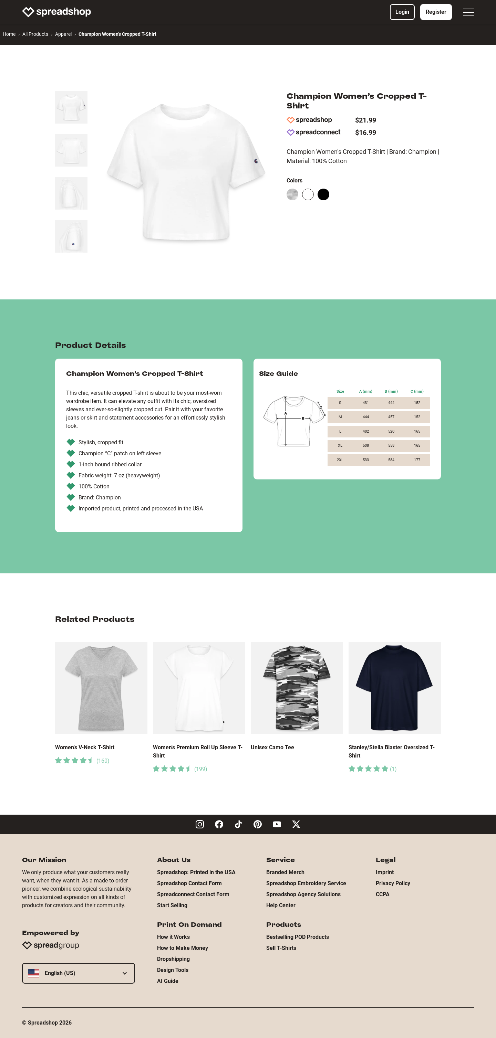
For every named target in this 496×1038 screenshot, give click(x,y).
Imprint (385, 872)
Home (9, 34)
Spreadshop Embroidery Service (306, 883)
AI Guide (167, 981)
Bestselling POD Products (297, 937)
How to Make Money (182, 948)
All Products (35, 34)
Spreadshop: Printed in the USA (196, 872)
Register (436, 12)
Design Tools (172, 970)
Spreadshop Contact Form (189, 883)
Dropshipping (173, 959)
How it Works (173, 937)
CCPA (383, 894)
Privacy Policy (393, 883)
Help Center (281, 905)
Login (402, 12)
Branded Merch (285, 872)
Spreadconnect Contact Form (193, 894)
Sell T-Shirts (281, 948)
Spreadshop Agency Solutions (303, 894)
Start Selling (172, 905)
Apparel (63, 34)
